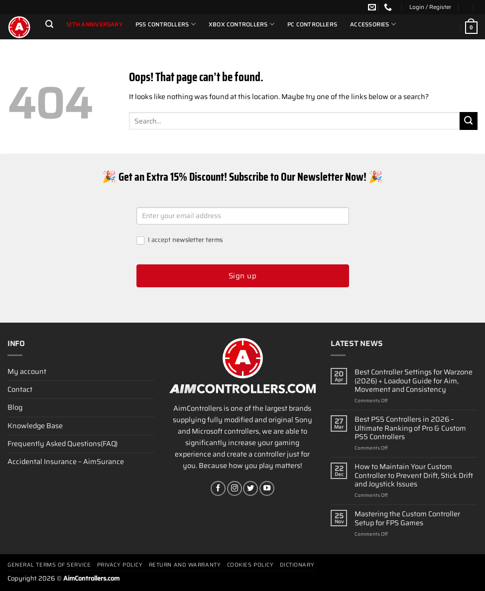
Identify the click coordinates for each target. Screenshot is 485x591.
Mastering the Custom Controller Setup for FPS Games (407, 518)
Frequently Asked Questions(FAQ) (62, 443)
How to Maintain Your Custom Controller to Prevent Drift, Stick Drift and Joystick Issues (414, 475)
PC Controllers (312, 24)
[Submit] (469, 121)
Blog (14, 407)
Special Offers (75, 42)
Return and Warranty (185, 565)
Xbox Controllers (241, 24)
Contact (19, 389)
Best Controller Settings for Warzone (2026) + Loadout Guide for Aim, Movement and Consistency (414, 381)
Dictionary (297, 565)
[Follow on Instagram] (234, 488)
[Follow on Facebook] (218, 488)
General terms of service (49, 565)
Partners (121, 42)
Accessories (373, 24)
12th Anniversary (94, 24)
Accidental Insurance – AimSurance (65, 461)
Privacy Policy (120, 565)
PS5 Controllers (165, 24)
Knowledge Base (35, 425)
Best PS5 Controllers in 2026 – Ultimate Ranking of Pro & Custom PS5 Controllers (410, 428)
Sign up (242, 276)
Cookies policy (250, 565)
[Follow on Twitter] (250, 488)
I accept (179, 240)
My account (26, 371)
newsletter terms (197, 240)
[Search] (49, 24)
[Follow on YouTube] (266, 488)
